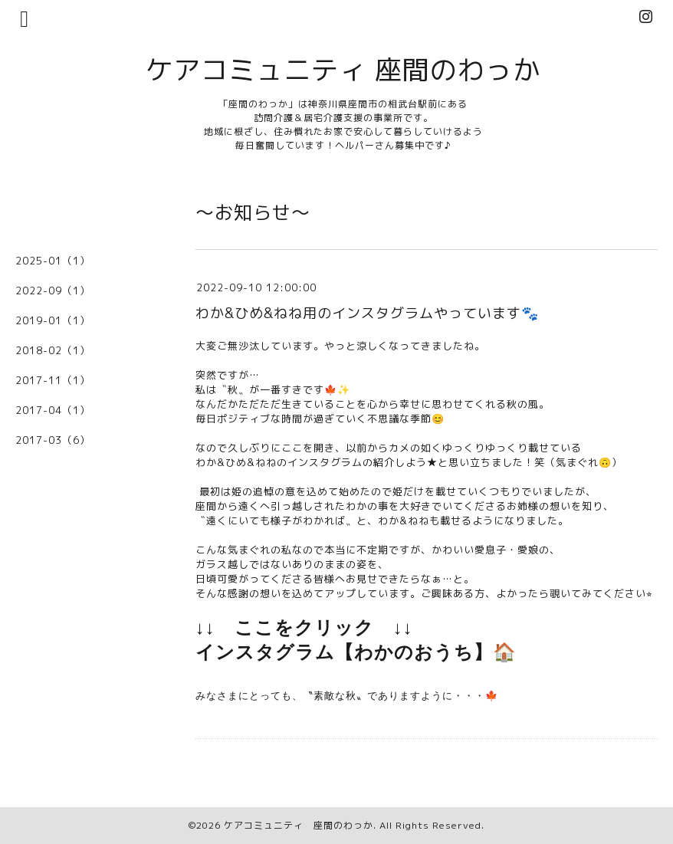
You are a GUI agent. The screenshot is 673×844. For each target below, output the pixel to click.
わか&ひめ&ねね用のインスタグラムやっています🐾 (367, 313)
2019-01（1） (52, 320)
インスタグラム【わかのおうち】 (344, 652)
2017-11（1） (52, 380)
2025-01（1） (52, 261)
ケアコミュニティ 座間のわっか (343, 69)
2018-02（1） (52, 350)
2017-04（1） (52, 410)
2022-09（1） (52, 290)
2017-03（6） (52, 440)
